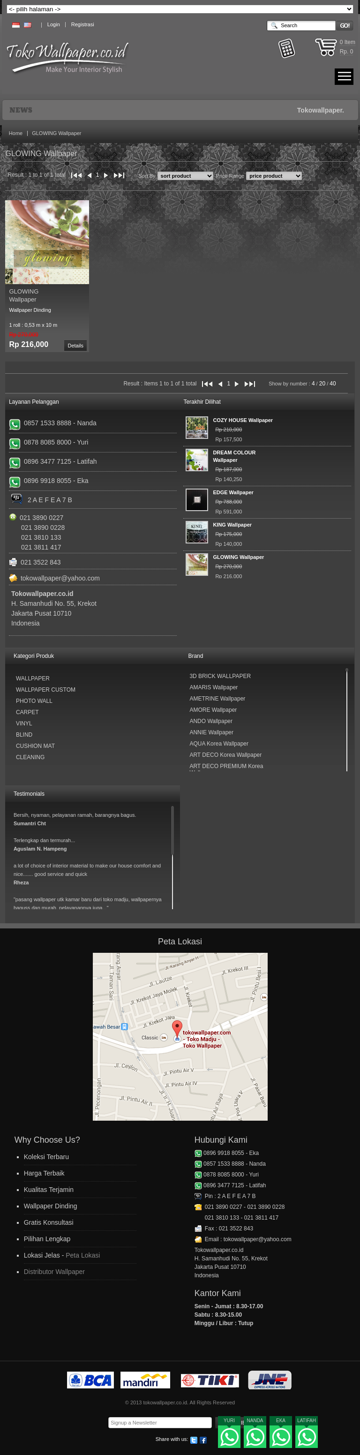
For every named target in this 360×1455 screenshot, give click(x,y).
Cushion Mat (35, 746)
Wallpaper (33, 678)
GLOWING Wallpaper (56, 133)
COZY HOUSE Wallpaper (243, 420)
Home (15, 133)
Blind (24, 734)
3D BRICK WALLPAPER (220, 676)
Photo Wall (34, 701)
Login (53, 24)
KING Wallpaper (232, 525)
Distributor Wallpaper (54, 1271)
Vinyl (24, 723)
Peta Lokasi (83, 1255)
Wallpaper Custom (45, 689)
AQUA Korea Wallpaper (218, 743)
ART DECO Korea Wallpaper (225, 755)
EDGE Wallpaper (233, 492)
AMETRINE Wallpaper (217, 698)
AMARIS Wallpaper (213, 687)
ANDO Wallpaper (210, 721)
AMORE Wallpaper (213, 710)
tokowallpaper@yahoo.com (60, 578)
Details (75, 345)
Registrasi (82, 24)
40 (333, 383)
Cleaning (30, 757)
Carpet (27, 712)
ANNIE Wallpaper (211, 732)
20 (322, 383)
